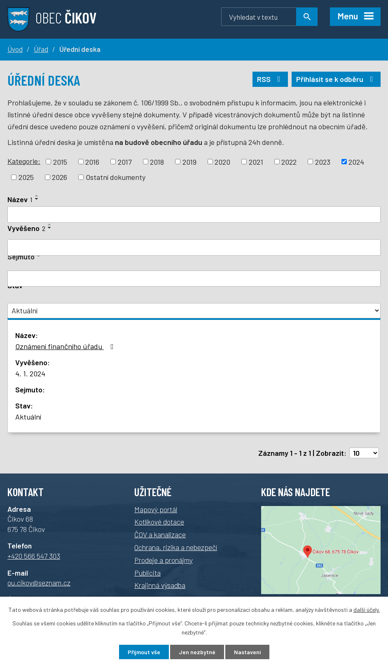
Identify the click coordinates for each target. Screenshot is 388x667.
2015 (60, 161)
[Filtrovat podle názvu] (194, 214)
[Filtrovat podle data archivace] (194, 279)
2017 (125, 161)
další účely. (366, 609)
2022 (289, 161)
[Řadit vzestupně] (37, 195)
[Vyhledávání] (269, 16)
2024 (356, 161)
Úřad (41, 49)
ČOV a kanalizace (160, 534)
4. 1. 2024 (30, 373)
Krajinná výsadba (159, 585)
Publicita (147, 572)
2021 (256, 161)
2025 (26, 177)
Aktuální (28, 416)
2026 (59, 177)
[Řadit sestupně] (37, 199)
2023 (322, 161)
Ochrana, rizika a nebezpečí (175, 547)
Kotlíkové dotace (159, 521)
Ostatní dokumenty (115, 177)
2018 (157, 161)
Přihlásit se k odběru (336, 79)
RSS (270, 79)
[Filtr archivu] (194, 310)
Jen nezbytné (197, 651)
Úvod (15, 49)
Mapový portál (155, 509)
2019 (189, 161)
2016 (92, 161)
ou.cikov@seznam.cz (38, 582)
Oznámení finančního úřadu (66, 346)
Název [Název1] (20, 199)
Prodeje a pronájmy (163, 559)
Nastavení (247, 651)
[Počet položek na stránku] (364, 453)
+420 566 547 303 (33, 555)
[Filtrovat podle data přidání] (194, 247)
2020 (222, 161)
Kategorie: (23, 161)
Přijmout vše (144, 651)
